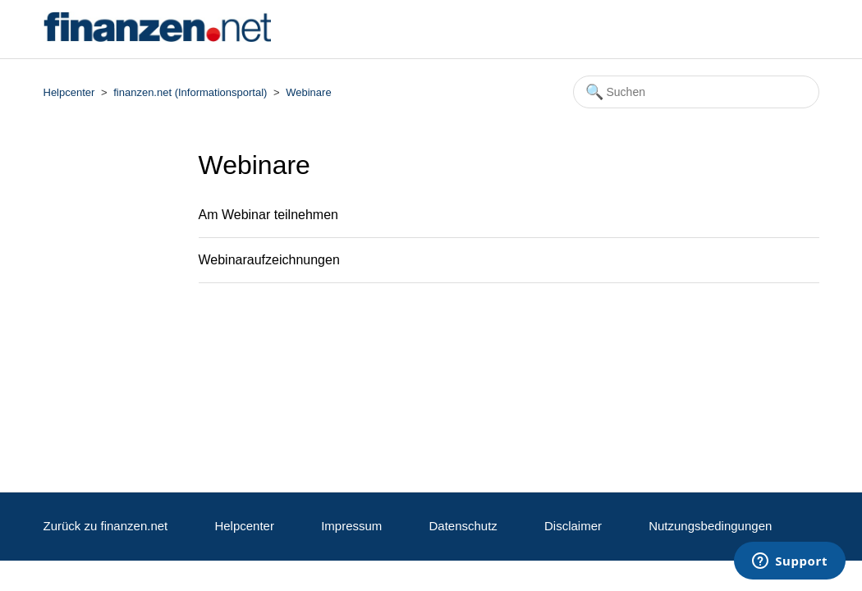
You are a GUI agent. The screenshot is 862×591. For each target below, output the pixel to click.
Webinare (308, 92)
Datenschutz (463, 526)
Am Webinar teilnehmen (268, 215)
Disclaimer (573, 526)
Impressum (351, 526)
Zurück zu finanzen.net (106, 526)
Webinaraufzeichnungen (269, 260)
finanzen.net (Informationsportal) (190, 92)
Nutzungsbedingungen (710, 526)
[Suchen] (696, 92)
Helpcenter (69, 92)
